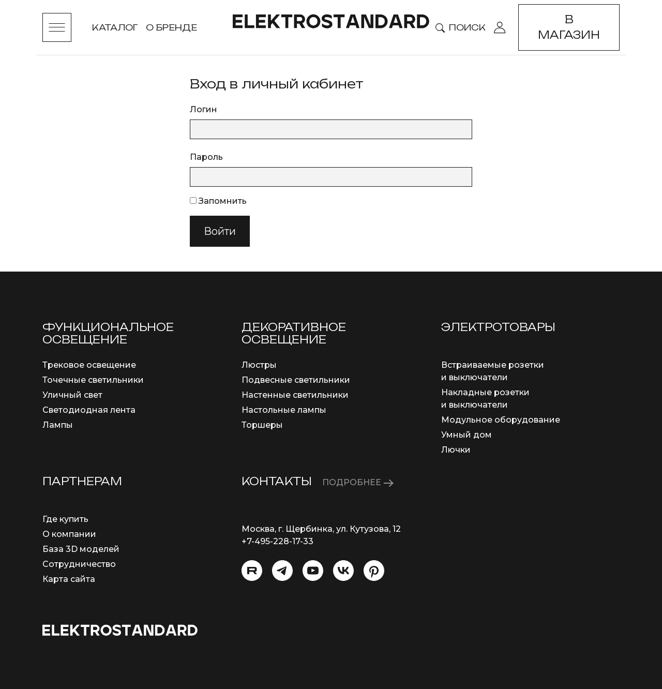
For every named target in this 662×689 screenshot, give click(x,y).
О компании (69, 534)
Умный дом (466, 435)
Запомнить (218, 201)
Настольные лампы (284, 410)
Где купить (65, 519)
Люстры (259, 365)
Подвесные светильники (296, 380)
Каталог (115, 27)
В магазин (569, 27)
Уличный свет (72, 395)
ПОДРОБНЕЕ (358, 482)
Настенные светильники (295, 395)
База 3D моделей (80, 549)
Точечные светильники (93, 380)
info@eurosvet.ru (277, 554)
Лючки (456, 450)
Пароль (206, 157)
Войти (220, 231)
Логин (203, 109)
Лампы (57, 425)
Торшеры (262, 425)
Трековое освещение (89, 365)
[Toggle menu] (56, 27)
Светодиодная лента (89, 410)
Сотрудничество (79, 564)
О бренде (171, 27)
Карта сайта (68, 579)
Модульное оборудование (500, 420)
